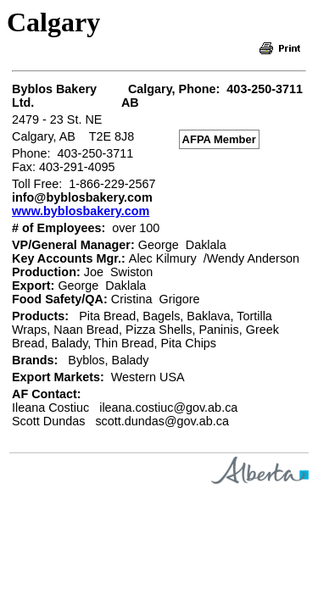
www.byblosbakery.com (80, 211)
